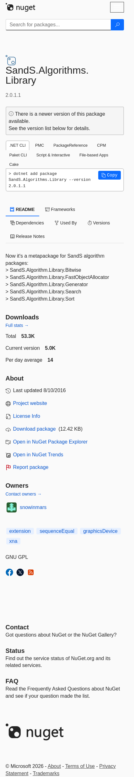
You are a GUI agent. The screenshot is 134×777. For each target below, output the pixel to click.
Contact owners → (24, 493)
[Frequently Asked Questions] (12, 681)
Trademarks (46, 773)
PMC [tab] (39, 145)
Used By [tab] (66, 223)
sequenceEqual (57, 531)
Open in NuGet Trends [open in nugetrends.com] (38, 454)
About (54, 766)
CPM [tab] (101, 145)
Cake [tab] (14, 164)
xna (13, 541)
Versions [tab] (99, 223)
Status (15, 650)
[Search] (117, 24)
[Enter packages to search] (58, 24)
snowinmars (33, 507)
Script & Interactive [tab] (53, 155)
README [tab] (22, 209)
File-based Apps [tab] (93, 155)
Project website (30, 403)
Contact (17, 627)
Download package (34, 429)
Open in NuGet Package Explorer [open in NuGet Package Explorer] (50, 441)
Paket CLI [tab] (18, 155)
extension (20, 531)
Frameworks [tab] (60, 209)
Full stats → (17, 325)
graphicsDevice (100, 531)
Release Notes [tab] (27, 236)
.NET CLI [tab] (17, 145)
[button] (109, 175)
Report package (31, 467)
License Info (26, 416)
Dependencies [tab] (27, 223)
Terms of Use (80, 766)
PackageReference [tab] (70, 145)
